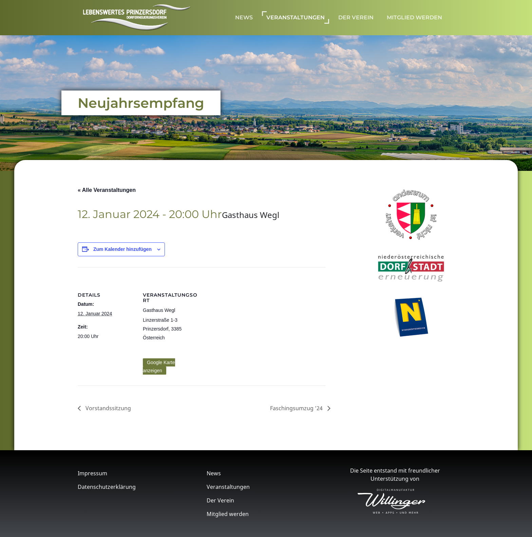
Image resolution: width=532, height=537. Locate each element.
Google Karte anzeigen (159, 366)
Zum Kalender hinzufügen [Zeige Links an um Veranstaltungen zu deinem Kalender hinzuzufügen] (122, 249)
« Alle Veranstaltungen (107, 190)
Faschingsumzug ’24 (297, 408)
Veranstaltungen (295, 17)
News (244, 17)
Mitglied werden (414, 17)
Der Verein (356, 17)
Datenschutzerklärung (107, 487)
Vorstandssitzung (107, 408)
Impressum (92, 473)
